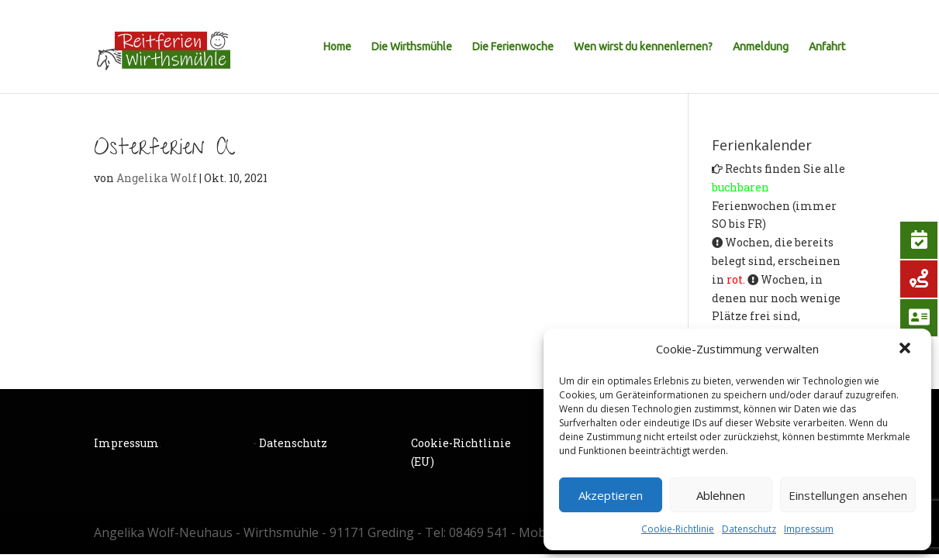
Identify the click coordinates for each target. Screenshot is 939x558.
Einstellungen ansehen (848, 495)
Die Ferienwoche (513, 47)
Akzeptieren (610, 495)
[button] (906, 349)
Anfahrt (827, 47)
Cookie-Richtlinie (677, 529)
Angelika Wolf (156, 177)
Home (337, 47)
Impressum (809, 529)
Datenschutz (749, 529)
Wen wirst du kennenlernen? (643, 47)
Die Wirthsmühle (411, 47)
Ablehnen (720, 495)
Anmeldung (761, 47)
